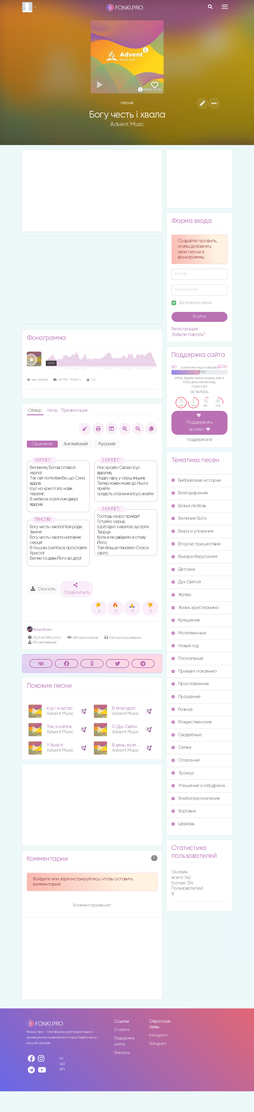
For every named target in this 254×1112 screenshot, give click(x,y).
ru (61, 1058)
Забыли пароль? (188, 334)
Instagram (158, 1035)
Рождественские (191, 722)
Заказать (122, 1053)
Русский (107, 444)
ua (62, 1064)
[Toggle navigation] (224, 6)
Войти (199, 316)
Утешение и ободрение (199, 785)
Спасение (185, 760)
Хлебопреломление (195, 798)
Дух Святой (186, 582)
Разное (182, 709)
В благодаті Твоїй (129, 708)
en (62, 1069)
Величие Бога (188, 518)
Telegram (158, 1044)
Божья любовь (188, 506)
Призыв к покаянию (194, 671)
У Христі (55, 745)
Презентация (74, 410)
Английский (75, 444)
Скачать (43, 588)
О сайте (121, 1030)
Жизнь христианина (195, 607)
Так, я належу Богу (65, 727)
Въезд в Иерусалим (194, 556)
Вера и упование (192, 531)
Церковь (183, 824)
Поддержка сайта (124, 1041)
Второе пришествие (196, 544)
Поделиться (76, 589)
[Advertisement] (92, 190)
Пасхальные (187, 658)
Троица (182, 773)
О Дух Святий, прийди (134, 727)
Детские (183, 569)
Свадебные (186, 735)
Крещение (185, 620)
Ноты (53, 410)
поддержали (199, 440)
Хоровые (183, 811)
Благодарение (189, 493)
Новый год (185, 646)
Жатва (181, 595)
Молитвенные (188, 633)
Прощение (186, 696)
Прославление (190, 684)
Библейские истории (196, 480)
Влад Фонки (39, 629)
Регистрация (184, 329)
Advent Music (127, 124)
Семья (181, 747)
